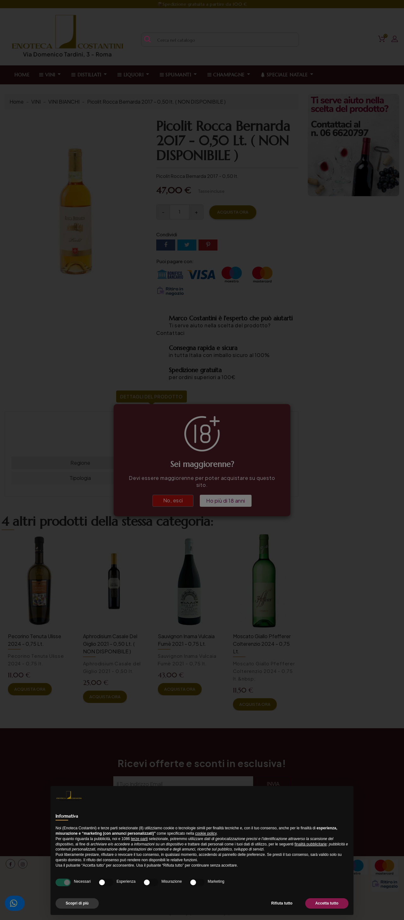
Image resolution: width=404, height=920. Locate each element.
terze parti (139, 839)
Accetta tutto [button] (326, 903)
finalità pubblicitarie (310, 844)
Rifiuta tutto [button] (281, 903)
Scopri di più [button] (77, 903)
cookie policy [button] (206, 833)
